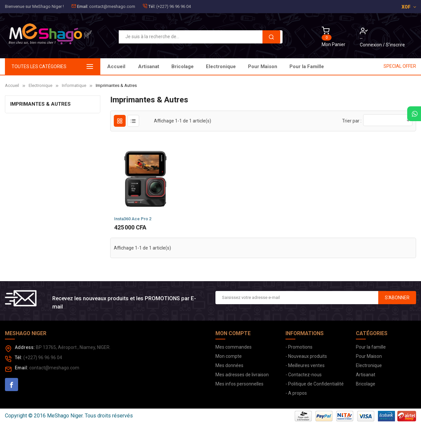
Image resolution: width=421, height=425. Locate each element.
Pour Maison (199, 66)
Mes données (229, 365)
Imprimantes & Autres (40, 104)
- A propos (296, 393)
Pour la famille (371, 347)
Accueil (116, 66)
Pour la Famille (155, 66)
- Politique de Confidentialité (314, 383)
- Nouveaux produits (306, 356)
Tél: (151, 6)
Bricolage (281, 66)
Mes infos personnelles (239, 383)
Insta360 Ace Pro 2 (132, 218)
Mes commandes (233, 347)
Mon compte (228, 356)
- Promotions (298, 347)
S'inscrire (395, 44)
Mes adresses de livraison (242, 374)
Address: (25, 347)
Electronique (242, 66)
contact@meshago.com (112, 6)
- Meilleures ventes (305, 365)
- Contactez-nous (303, 374)
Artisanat (316, 66)
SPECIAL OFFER (400, 66)
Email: (82, 6)
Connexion (371, 44)
